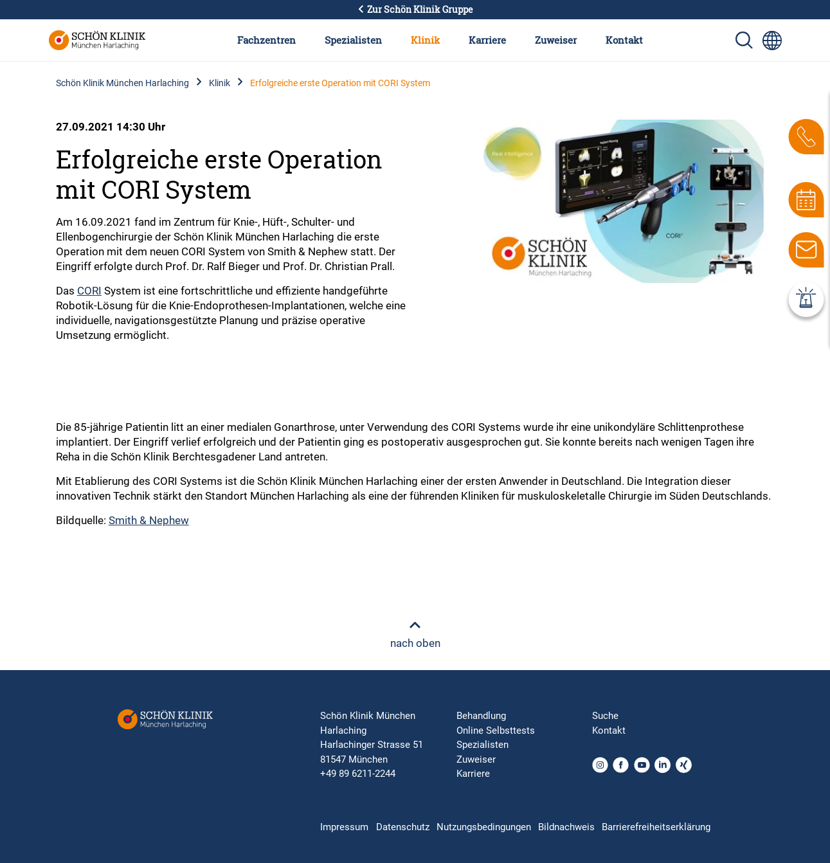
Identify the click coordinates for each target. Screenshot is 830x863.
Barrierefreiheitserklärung (656, 827)
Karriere (487, 39)
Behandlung (481, 716)
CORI (89, 290)
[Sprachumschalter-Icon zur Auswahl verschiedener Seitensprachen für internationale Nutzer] (772, 40)
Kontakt (624, 39)
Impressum (344, 827)
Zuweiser (556, 39)
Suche (605, 716)
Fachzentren (266, 39)
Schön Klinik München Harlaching (122, 83)
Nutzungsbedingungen (484, 827)
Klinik (425, 39)
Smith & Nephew (149, 520)
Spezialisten (353, 39)
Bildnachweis (566, 827)
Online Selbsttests (495, 730)
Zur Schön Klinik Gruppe (415, 9)
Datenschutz (402, 827)
